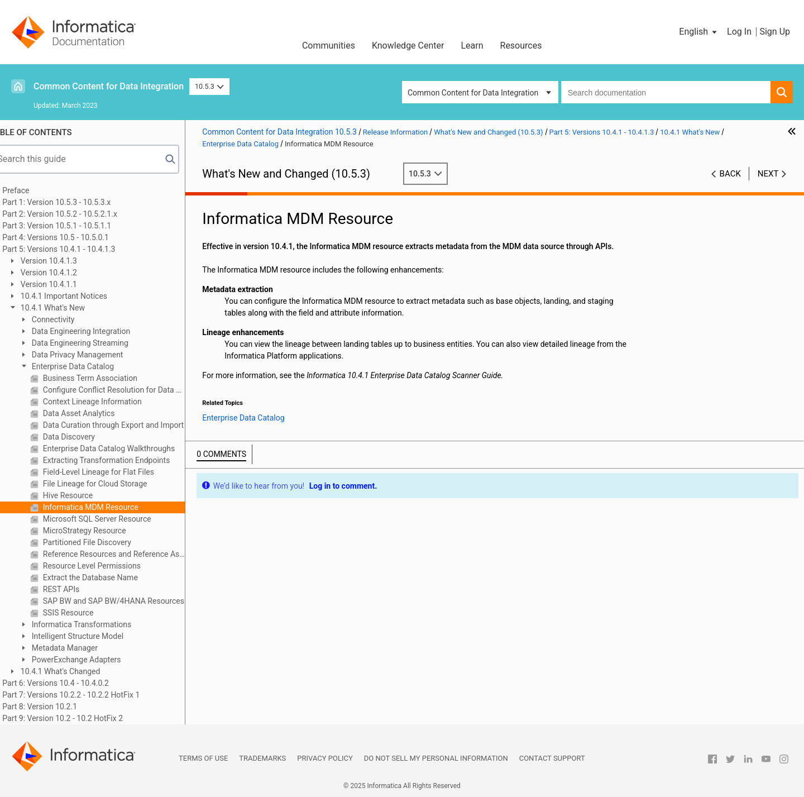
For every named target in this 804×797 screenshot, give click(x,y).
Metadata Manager (80, 647)
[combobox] (665, 92)
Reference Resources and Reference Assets (129, 554)
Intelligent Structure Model (93, 636)
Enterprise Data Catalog (88, 366)
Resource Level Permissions (107, 565)
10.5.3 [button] (209, 86)
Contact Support (552, 758)
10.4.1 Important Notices (79, 296)
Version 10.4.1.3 (64, 260)
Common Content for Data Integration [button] (473, 92)
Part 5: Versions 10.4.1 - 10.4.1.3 (74, 249)
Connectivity (68, 319)
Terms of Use (203, 758)
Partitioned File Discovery (102, 542)
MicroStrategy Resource (99, 530)
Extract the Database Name (105, 577)
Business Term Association (105, 378)
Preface (31, 190)
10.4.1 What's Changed (75, 671)
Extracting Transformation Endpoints (121, 460)
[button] (698, 32)
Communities (328, 45)
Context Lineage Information (107, 401)
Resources (521, 45)
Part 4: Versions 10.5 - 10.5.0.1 (71, 237)
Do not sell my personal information (436, 758)
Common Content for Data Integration (109, 86)
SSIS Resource (83, 612)
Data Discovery (84, 436)
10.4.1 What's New (68, 307)
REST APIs (76, 589)
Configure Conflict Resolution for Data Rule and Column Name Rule (129, 389)
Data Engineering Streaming (95, 342)
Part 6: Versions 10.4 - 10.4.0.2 (71, 683)
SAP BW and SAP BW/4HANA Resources (128, 600)
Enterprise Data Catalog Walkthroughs (124, 448)
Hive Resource (83, 495)
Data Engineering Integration (96, 331)
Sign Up (774, 31)
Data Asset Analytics (94, 413)
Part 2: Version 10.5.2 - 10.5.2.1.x (75, 213)
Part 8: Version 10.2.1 (55, 706)
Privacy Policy (324, 758)
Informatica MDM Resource (105, 507)
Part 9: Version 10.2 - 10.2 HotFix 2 (78, 718)
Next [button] (768, 174)
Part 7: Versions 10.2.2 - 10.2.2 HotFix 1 (87, 694)
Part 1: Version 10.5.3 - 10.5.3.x (72, 202)
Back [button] (730, 174)
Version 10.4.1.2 (64, 272)
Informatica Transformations (96, 624)
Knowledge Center (408, 45)
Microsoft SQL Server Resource (112, 518)
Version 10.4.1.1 (64, 284)
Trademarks (262, 758)
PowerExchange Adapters (91, 659)
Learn (472, 45)
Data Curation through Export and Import (128, 425)
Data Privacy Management (92, 354)
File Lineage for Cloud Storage (110, 483)
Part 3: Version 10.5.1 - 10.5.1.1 (72, 225)
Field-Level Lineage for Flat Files (113, 471)
